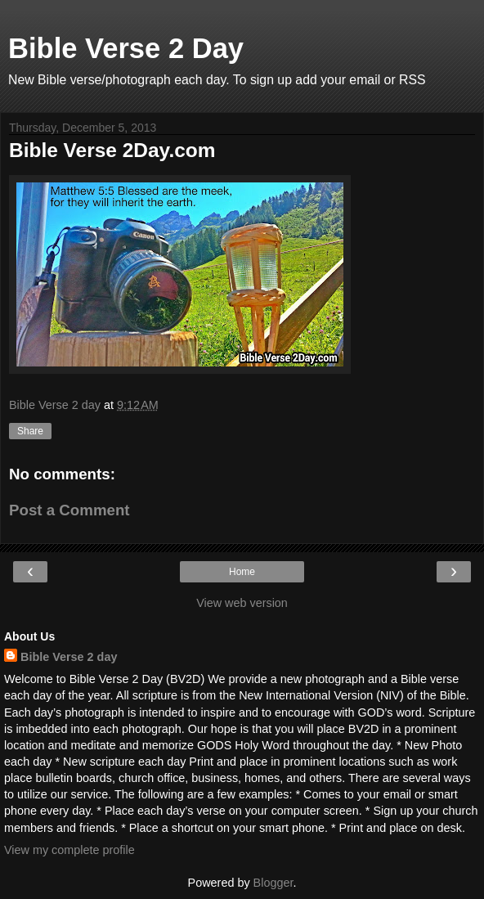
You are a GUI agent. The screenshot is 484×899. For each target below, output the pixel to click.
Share (30, 431)
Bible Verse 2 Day (126, 48)
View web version (242, 602)
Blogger (273, 882)
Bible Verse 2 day (68, 656)
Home (242, 572)
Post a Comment (69, 510)
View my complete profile (69, 849)
